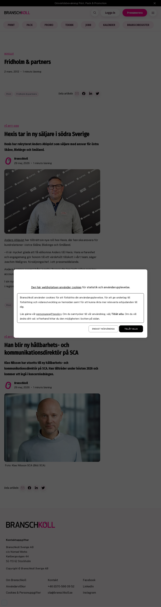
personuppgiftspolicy (48, 314)
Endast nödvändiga (103, 329)
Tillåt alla (131, 329)
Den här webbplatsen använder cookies (56, 287)
